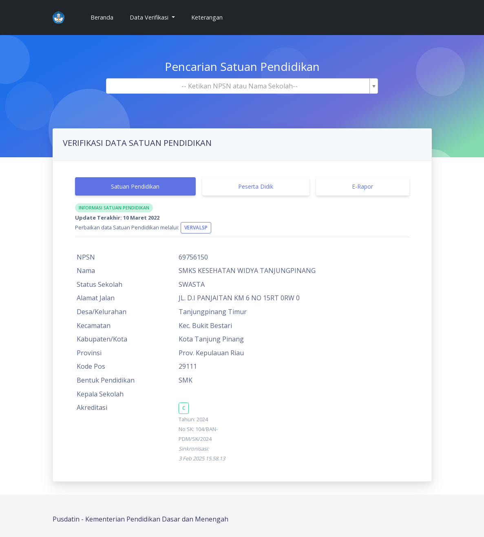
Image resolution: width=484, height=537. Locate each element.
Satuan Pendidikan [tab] (135, 186)
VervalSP (196, 227)
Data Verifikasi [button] (150, 17)
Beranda (105, 17)
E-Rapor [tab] (362, 186)
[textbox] (239, 86)
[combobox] (242, 86)
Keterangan (207, 17)
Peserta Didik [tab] (255, 186)
